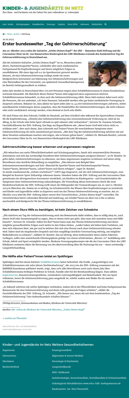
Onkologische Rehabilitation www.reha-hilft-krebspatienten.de (86, 383)
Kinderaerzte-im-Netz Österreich (70, 389)
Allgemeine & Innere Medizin (67, 355)
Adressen (84, 24)
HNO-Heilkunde (60, 372)
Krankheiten (38, 24)
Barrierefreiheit (11, 366)
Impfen (61, 24)
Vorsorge (51, 24)
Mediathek (97, 24)
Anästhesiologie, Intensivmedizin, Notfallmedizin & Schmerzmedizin (89, 378)
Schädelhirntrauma (50, 262)
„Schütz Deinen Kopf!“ (73, 309)
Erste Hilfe (73, 24)
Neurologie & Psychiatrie (65, 361)
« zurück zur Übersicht (15, 318)
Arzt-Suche (8, 24)
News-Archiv (13, 34)
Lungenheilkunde (61, 366)
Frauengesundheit (62, 350)
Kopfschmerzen (10, 275)
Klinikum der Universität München (44, 309)
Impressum (9, 350)
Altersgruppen (23, 24)
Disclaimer (8, 361)
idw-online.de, (18, 309)
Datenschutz (9, 355)
